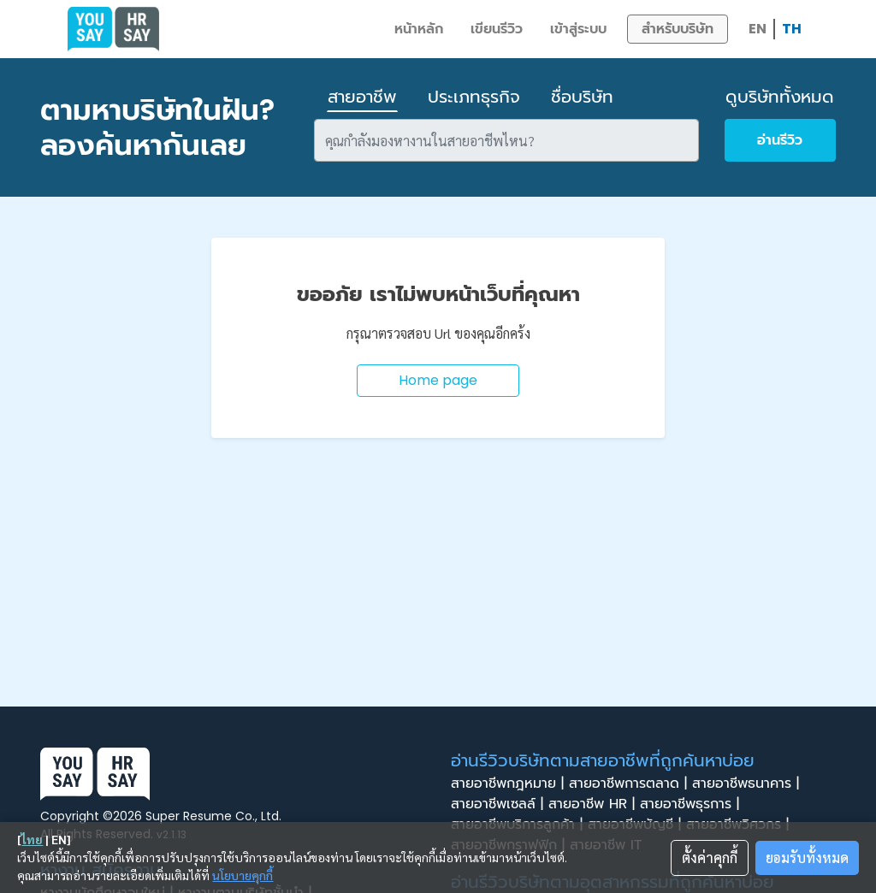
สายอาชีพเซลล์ (499, 804)
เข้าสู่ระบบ (578, 28)
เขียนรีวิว (497, 28)
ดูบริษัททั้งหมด (779, 97)
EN (757, 28)
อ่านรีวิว (779, 140)
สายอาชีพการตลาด (630, 783)
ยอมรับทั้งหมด (807, 857)
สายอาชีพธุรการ (692, 804)
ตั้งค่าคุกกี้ (709, 857)
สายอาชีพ (362, 97)
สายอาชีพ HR (594, 804)
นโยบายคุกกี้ (242, 875)
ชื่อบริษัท (582, 97)
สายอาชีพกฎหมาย (510, 783)
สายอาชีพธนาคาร (748, 783)
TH (792, 28)
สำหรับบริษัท (677, 28)
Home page (438, 380)
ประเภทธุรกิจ (474, 97)
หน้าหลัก (418, 28)
